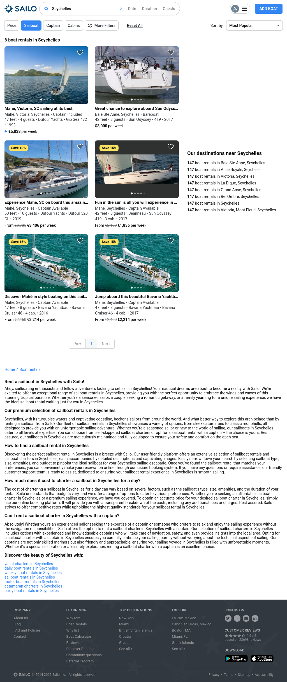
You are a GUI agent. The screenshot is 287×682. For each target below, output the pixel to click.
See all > (126, 649)
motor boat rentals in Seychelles (32, 581)
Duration (149, 8)
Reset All (135, 25)
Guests (169, 8)
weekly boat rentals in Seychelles (33, 572)
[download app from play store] (236, 658)
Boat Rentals (76, 624)
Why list (72, 630)
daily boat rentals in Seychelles (31, 568)
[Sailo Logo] (20, 8)
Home (9, 369)
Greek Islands (183, 643)
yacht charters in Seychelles (28, 563)
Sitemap (244, 675)
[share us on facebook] (237, 618)
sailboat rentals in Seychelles (29, 577)
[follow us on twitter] (228, 618)
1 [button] (91, 343)
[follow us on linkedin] (255, 618)
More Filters (101, 25)
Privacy (214, 675)
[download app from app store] (262, 658)
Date (132, 8)
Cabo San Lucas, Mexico (191, 624)
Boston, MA (181, 630)
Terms (228, 675)
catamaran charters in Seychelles (33, 586)
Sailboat (31, 25)
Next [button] (106, 343)
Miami (124, 624)
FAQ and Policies (27, 630)
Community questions (84, 655)
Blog (17, 624)
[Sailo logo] (21, 675)
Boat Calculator (78, 636)
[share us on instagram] (246, 618)
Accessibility (264, 675)
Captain (53, 25)
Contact (19, 636)
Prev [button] (77, 343)
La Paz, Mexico (184, 618)
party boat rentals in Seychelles (31, 590)
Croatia (125, 636)
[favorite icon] (80, 52)
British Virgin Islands (135, 630)
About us (20, 618)
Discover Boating (80, 649)
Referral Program (80, 661)
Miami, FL (180, 636)
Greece (125, 643)
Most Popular (241, 25)
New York (127, 618)
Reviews (73, 643)
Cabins (74, 25)
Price (11, 25)
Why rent (73, 618)
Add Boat (268, 8)
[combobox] (87, 8)
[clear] (121, 9)
